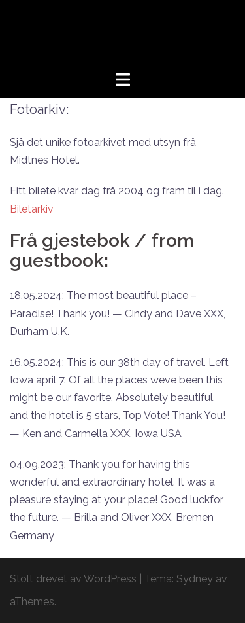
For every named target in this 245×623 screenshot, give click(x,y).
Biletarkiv (32, 209)
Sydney (194, 579)
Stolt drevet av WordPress (73, 579)
